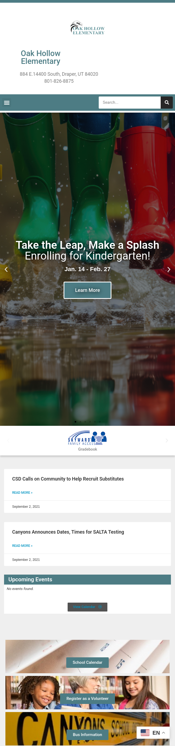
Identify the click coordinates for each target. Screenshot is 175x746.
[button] (6, 102)
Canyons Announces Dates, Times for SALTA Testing (68, 532)
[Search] (167, 102)
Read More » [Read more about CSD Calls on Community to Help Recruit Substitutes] (22, 493)
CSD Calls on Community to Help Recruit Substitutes (68, 479)
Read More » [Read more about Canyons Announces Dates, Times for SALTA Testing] (22, 546)
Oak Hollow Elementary (41, 57)
